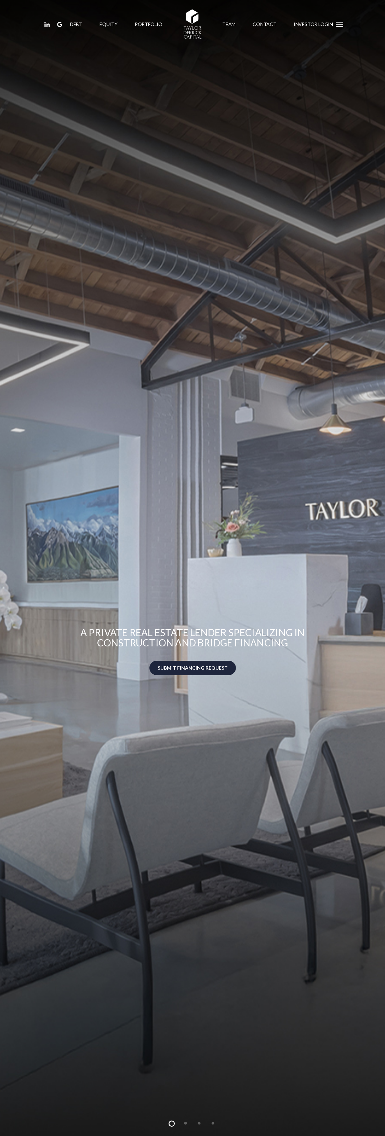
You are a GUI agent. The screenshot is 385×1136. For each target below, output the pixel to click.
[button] (340, 23)
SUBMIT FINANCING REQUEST (193, 668)
